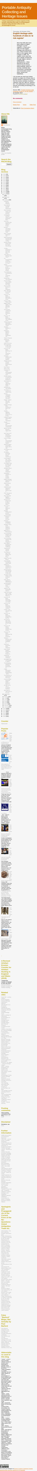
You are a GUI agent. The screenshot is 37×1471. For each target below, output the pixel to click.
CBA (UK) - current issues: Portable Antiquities (6, 1140)
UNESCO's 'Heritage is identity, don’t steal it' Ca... (8, 566)
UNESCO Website (6, 1195)
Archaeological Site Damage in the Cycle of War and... (7, 571)
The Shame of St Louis (8, 450)
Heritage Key (4, 1021)
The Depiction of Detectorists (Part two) (8, 676)
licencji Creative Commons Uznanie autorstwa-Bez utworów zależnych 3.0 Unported (16, 1469)
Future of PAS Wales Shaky (7, 301)
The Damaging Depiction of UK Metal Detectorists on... (7, 665)
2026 (4, 174)
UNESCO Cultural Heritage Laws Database (6, 1193)
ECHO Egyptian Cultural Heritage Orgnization (5, 1001)
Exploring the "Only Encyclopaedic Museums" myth (8, 372)
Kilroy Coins (6, 368)
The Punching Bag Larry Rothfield (6, 1095)
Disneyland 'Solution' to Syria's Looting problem (7, 476)
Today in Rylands (8, 338)
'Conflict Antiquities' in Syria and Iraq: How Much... (8, 251)
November (6, 197)
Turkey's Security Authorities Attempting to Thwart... (8, 323)
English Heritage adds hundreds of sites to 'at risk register (23, 90)
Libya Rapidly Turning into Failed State (7, 562)
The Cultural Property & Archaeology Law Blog (5, 1087)
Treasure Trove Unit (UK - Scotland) (6, 1189)
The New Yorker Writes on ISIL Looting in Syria (8, 576)
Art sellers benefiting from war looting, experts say (7, 454)
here (2, 1125)
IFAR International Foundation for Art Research (6, 1161)
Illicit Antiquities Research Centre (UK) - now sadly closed (5, 1165)
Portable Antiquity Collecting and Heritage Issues (16, 11)
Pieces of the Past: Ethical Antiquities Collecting (6, 1048)
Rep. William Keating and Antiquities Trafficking (7, 545)
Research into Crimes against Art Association (6, 1060)
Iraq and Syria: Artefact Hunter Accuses (7, 517)
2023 (4, 179)
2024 (4, 177)
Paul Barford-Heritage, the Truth (6, 1339)
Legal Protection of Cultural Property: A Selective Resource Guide (6, 1176)
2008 (4, 716)
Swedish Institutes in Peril (7, 328)
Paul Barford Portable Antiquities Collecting (6, 1333)
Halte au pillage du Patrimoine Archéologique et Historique (6, 1016)
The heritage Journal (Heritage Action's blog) (6, 1092)
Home (24, 104)
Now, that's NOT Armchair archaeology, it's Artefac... (8, 435)
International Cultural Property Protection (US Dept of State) (6, 1170)
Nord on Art (4, 1045)
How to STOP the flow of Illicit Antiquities (7, 287)
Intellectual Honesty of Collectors (7, 656)
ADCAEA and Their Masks (7, 388)
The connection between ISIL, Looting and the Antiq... (8, 535)
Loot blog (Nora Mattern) (5, 1033)
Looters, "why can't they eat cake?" (8, 610)
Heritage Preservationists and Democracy (8, 512)
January (6, 707)
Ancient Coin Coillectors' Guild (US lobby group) (5, 1272)
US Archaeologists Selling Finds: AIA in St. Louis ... (8, 261)
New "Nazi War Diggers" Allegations (7, 497)
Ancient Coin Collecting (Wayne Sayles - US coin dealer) (6, 1285)
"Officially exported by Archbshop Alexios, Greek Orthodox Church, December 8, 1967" (6, 893)
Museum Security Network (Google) (5, 1040)
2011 (4, 711)
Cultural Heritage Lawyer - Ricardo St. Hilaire (6, 1149)
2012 (4, 710)
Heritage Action (5, 1020)
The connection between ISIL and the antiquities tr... (8, 540)
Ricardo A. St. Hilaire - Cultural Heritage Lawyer (6, 1064)
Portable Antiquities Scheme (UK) (6, 1183)
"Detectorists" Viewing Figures (7, 549)
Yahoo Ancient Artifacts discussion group (6, 1261)
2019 (4, 185)
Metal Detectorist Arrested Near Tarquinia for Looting (8, 239)
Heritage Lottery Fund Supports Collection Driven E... (7, 527)
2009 (4, 714)
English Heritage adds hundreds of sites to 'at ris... (8, 407)
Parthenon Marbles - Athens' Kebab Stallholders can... (7, 333)
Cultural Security (5, 1151)
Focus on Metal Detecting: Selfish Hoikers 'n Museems (7, 681)
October (6, 199)
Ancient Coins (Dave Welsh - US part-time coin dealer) (6, 1281)
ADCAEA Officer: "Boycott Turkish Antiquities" (8, 470)
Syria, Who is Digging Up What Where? (8, 581)
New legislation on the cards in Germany (7, 346)
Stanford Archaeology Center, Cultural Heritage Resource (6, 1075)
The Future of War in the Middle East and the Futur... (7, 554)
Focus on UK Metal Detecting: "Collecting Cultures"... (7, 606)
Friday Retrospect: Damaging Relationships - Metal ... (8, 671)
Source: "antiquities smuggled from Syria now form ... (7, 396)
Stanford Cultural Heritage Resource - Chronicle (6, 1080)
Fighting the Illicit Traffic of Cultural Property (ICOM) (5, 1157)
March (6, 704)
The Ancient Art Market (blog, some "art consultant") (6, 1268)
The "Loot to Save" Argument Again (7, 507)
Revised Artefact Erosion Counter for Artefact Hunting (6, 986)
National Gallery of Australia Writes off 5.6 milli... (8, 446)
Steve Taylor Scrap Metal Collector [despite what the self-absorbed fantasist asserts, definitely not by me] (6, 1344)
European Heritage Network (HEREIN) (6, 1153)
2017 (4, 188)
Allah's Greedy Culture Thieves (7, 484)
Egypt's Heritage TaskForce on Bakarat (8, 480)
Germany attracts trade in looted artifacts (8, 357)
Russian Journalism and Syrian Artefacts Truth (7, 230)
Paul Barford (6, 125)
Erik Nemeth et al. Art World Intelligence (5, 1006)
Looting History (5, 1035)
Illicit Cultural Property (4, 1024)
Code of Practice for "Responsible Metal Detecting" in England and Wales (6, 1144)
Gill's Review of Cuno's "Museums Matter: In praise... (7, 383)
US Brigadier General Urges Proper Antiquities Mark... (8, 217)
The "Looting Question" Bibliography (4, 1186)
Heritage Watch (5, 1022)
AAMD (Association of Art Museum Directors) (6, 1136)
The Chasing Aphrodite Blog (5, 1083)
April (5, 702)
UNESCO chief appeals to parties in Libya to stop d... (7, 489)
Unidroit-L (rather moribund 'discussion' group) (6, 1258)
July (5, 698)
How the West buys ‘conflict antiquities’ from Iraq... (7, 282)
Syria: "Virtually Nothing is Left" (7, 234)
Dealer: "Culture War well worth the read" (7, 401)
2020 (4, 183)
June (5, 699)
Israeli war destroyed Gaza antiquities (7, 646)
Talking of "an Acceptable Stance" (7, 589)
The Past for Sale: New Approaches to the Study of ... (7, 622)
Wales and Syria (8, 343)
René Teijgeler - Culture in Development (5, 1056)
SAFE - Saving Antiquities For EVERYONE (5, 1067)
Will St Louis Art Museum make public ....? (7, 430)
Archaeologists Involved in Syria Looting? (7, 585)
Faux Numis (6, 367)
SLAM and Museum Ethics (6, 340)
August (6, 696)
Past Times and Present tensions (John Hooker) (5, 1309)
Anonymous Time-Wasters (8, 279)
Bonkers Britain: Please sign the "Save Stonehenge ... (7, 245)
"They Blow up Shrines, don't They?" (8, 256)
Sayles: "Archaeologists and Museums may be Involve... (8, 267)
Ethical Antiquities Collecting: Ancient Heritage (6, 1010)
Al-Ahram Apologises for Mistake (7, 522)
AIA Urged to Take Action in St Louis (8, 691)
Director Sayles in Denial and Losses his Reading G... (8, 377)
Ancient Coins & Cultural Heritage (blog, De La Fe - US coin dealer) (6, 1276)
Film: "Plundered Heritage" (8, 494)
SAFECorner (4, 1070)
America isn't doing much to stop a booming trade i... (7, 502)
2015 (4, 191)
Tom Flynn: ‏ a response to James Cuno (7, 391)
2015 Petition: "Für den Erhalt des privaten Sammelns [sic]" (6, 1232)
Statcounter (4, 723)
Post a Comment (17, 102)
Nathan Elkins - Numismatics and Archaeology (5, 1043)
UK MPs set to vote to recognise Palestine (7, 687)
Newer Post (16, 104)
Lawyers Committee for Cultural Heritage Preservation (6, 1030)
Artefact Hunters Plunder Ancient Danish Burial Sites (8, 363)
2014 (4, 193)
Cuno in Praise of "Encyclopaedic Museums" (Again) (8, 441)
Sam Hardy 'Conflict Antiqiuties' (6, 1072)
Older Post (33, 104)
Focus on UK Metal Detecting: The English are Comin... (7, 600)
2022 (4, 180)
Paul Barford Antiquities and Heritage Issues (5, 1330)
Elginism (3, 1003)
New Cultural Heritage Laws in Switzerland (7, 206)
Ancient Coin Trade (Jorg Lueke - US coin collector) (6, 1293)
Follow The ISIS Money (7, 559)
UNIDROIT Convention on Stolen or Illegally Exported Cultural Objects (5, 1199)
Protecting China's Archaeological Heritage (6, 1052)
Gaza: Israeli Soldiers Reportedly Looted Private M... (7, 652)
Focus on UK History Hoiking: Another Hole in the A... (8, 628)
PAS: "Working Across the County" (7, 292)
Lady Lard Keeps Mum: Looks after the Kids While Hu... (8, 594)
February (6, 705)
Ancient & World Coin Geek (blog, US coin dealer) (6, 1290)
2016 (4, 190)
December (6, 194)
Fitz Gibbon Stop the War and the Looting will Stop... (8, 465)
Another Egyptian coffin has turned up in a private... (8, 413)
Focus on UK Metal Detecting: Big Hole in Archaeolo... (8, 634)
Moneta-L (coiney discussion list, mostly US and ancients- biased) (5, 1253)
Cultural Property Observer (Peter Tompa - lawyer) (5, 1249)
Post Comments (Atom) (27, 108)
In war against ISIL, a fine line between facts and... (7, 460)
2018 (4, 186)
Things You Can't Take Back (5, 1097)
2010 (4, 713)
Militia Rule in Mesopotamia (8, 531)
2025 (4, 175)
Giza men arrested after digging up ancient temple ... (8, 224)
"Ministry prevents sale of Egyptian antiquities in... (8, 640)
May (5, 701)
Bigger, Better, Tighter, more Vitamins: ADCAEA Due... (8, 306)
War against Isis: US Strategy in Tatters (8, 660)
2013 (4, 708)
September (7, 694)
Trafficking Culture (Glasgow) (6, 1100)
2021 (4, 182)
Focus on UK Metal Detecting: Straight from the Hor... (7, 616)
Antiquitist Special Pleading (6, 202)
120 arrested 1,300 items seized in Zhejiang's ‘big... (7, 312)
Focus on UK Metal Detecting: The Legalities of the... (8, 318)
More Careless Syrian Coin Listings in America (7, 211)
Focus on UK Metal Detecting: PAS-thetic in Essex (7, 297)
